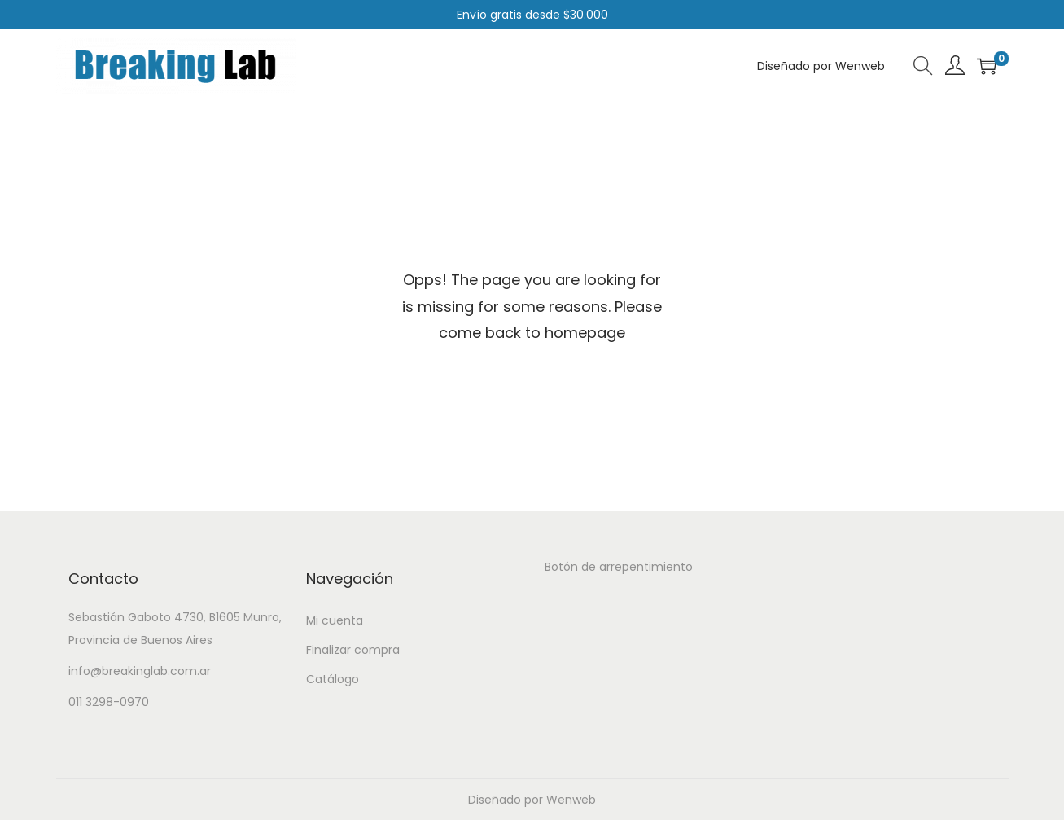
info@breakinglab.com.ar (139, 671)
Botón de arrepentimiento (619, 567)
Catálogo (332, 679)
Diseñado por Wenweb (532, 799)
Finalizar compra (353, 650)
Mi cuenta (334, 620)
